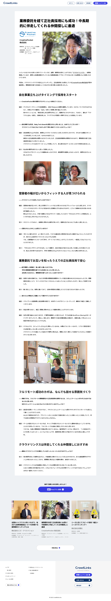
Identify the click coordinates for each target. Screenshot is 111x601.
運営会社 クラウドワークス (36, 567)
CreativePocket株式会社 (80, 82)
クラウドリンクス (78, 73)
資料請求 (88, 3)
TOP (8, 567)
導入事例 (9, 570)
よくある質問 (10, 579)
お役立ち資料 (10, 573)
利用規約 (32, 573)
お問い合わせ (80, 3)
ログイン (71, 3)
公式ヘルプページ (11, 576)
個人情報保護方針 (34, 570)
